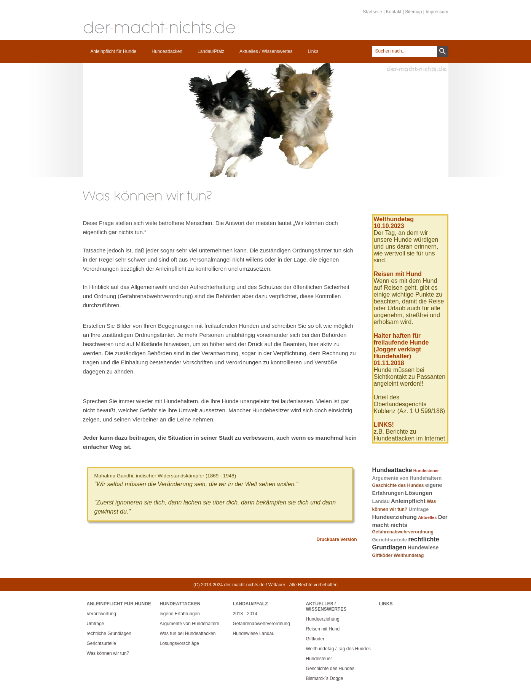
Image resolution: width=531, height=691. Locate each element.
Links (313, 51)
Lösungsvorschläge (179, 643)
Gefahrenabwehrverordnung (403, 532)
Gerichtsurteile (389, 540)
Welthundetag (409, 555)
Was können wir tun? (108, 653)
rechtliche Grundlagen (109, 633)
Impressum (437, 11)
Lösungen (418, 493)
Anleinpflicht (408, 501)
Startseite (372, 11)
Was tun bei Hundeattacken (188, 633)
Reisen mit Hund (323, 629)
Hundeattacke (392, 470)
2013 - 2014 (245, 613)
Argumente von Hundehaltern (407, 478)
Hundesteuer (426, 470)
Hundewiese (423, 547)
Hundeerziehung (394, 517)
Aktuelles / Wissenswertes (265, 51)
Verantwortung (101, 613)
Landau (381, 501)
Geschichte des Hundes (398, 485)
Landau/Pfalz (211, 51)
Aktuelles (427, 517)
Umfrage (419, 509)
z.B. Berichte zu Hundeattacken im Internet (409, 435)
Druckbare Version (336, 539)
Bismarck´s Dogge (324, 678)
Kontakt (394, 11)
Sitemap (413, 11)
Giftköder (382, 555)
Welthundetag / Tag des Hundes (338, 648)
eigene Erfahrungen (180, 613)
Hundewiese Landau (253, 633)
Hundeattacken (166, 51)
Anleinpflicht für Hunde (114, 51)
